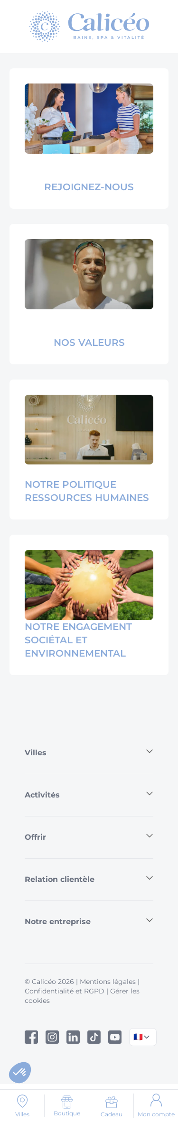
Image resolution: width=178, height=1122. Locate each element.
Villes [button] (89, 752)
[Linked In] (73, 1037)
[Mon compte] (155, 1106)
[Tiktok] (94, 1037)
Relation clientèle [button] (89, 879)
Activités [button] (89, 794)
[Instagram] (52, 1037)
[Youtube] (115, 1037)
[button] (20, 1072)
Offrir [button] (89, 837)
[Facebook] (31, 1037)
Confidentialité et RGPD (64, 991)
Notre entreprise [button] (89, 921)
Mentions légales (108, 981)
